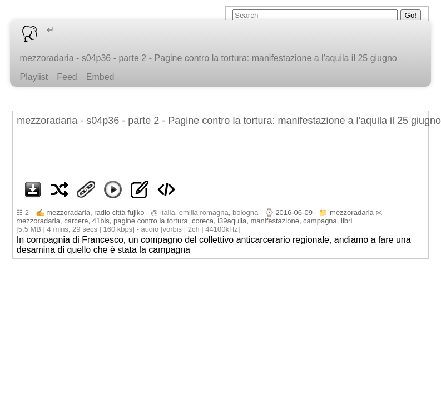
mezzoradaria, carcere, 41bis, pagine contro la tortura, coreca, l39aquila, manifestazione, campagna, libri (184, 221)
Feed (67, 77)
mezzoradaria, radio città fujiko (95, 212)
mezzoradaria (352, 212)
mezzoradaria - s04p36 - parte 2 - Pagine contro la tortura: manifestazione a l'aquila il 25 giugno (208, 58)
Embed (100, 77)
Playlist (34, 77)
